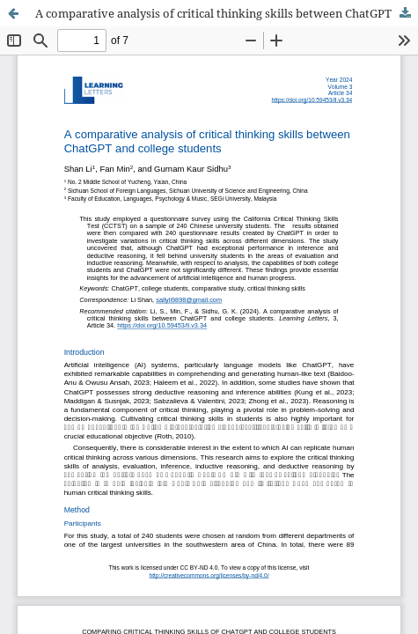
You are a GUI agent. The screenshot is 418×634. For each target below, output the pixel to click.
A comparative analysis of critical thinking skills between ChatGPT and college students (226, 13)
